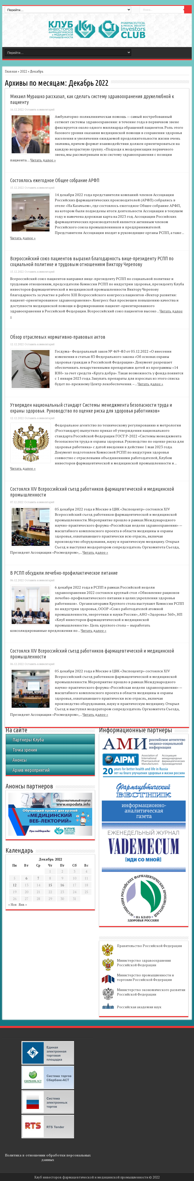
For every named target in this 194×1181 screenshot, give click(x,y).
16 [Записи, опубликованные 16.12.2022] (62, 885)
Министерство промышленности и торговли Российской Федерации (145, 977)
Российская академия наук (139, 1007)
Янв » (23, 904)
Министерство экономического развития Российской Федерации (151, 992)
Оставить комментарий (40, 109)
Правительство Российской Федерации (149, 945)
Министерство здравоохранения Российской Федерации (144, 962)
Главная (11, 71)
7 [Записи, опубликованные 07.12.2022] (38, 878)
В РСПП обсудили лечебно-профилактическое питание (64, 573)
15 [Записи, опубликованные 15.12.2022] (50, 885)
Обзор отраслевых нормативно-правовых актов (57, 337)
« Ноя (12, 904)
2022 (23, 71)
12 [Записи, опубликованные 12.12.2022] (14, 885)
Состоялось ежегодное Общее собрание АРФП (54, 180)
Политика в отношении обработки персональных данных (48, 1157)
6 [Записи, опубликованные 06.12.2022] (26, 878)
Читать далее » (43, 160)
